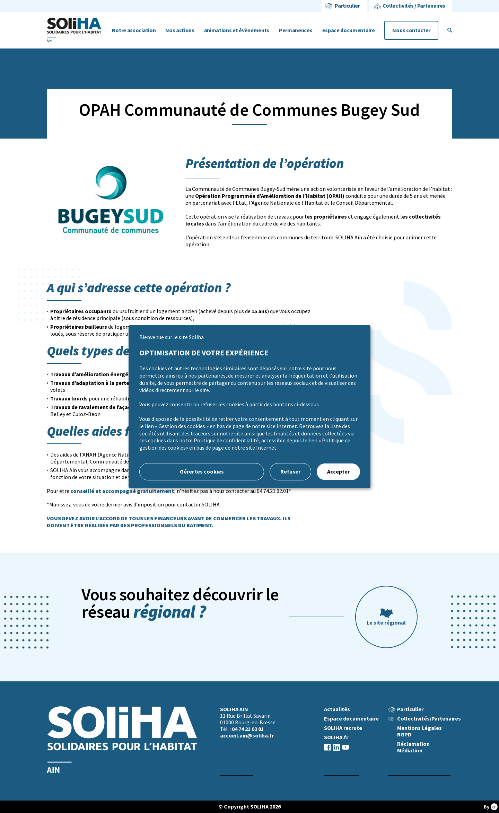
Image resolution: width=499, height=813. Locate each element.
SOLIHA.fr (336, 737)
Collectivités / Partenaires (414, 5)
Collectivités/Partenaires (429, 718)
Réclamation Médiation (413, 747)
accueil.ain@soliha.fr (247, 735)
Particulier (347, 5)
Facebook (327, 747)
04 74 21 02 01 (248, 729)
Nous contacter (411, 30)
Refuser (290, 471)
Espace (348, 30)
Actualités (337, 709)
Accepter (338, 471)
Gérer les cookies (202, 471)
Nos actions (179, 30)
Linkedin (336, 747)
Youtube (345, 747)
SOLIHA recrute (343, 728)
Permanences (295, 30)
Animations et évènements (236, 30)
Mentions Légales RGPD (419, 731)
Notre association (134, 30)
